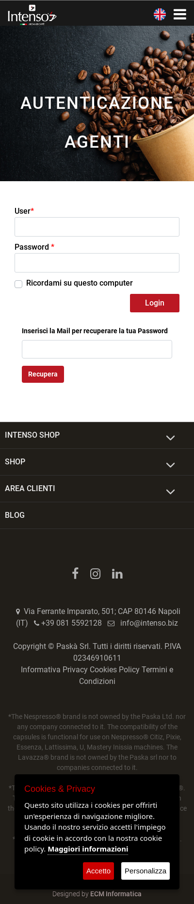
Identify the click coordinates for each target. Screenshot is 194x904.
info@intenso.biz (149, 623)
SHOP (15, 461)
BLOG (15, 515)
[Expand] (170, 438)
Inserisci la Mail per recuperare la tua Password (95, 331)
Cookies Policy (115, 669)
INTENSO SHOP (32, 435)
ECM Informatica (116, 894)
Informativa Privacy (54, 669)
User (24, 211)
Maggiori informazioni (88, 848)
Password (34, 247)
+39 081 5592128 (71, 623)
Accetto (98, 871)
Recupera (43, 374)
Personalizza (145, 871)
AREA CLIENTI (30, 488)
